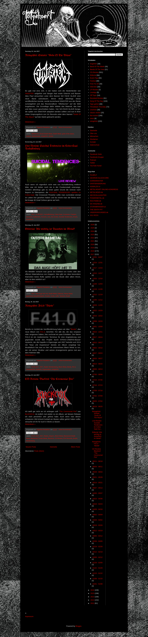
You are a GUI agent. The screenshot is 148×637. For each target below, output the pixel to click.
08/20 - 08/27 (97, 358)
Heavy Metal (68, 293)
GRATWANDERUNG (98, 184)
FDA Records (67, 438)
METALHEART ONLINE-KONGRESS (104, 189)
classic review (95, 113)
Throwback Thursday (98, 107)
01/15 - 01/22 (97, 573)
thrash (75, 217)
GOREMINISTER (96, 181)
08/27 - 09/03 (97, 353)
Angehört (93, 64)
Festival (93, 81)
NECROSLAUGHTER (98, 195)
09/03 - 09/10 (97, 348)
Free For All (94, 84)
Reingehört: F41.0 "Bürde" (39, 306)
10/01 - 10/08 (97, 327)
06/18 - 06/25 (97, 406)
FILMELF (93, 175)
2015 (93, 593)
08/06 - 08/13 (97, 369)
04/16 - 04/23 (97, 504)
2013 (93, 600)
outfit (57, 296)
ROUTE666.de (95, 201)
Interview (93, 87)
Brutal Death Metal (46, 134)
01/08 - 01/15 (97, 579)
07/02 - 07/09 (97, 396)
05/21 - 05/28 (97, 477)
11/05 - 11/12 (97, 300)
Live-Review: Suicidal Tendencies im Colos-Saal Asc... (97, 425)
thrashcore (29, 219)
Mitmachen (94, 136)
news (92, 118)
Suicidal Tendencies (65, 217)
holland (28, 136)
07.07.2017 (35, 436)
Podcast (93, 160)
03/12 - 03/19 (97, 531)
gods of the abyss (68, 134)
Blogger (78, 626)
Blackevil (51, 438)
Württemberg (30, 441)
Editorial (60, 293)
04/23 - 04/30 (97, 499)
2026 (93, 225)
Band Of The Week (97, 66)
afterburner (35, 134)
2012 (93, 603)
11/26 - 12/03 (97, 284)
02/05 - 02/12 (97, 557)
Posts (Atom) (39, 451)
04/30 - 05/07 (97, 493)
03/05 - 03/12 (97, 536)
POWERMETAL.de (97, 198)
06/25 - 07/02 (97, 401)
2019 (93, 248)
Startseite (53, 447)
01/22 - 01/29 (97, 568)
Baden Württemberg (51, 367)
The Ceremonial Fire (68, 411)
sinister (51, 136)
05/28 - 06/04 (97, 472)
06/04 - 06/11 (97, 467)
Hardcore (29, 217)
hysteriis (38, 369)
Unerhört (93, 110)
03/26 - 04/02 (97, 520)
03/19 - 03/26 (97, 525)
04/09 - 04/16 (97, 509)
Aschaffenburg (49, 214)
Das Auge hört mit (42, 293)
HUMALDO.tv (95, 186)
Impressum (29, 616)
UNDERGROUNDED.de (99, 212)
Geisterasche (30, 369)
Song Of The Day (96, 101)
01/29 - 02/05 (97, 563)
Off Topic (93, 95)
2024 (93, 231)
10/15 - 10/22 (97, 316)
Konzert (43, 217)
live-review (54, 217)
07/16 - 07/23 (97, 385)
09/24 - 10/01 (97, 332)
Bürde (73, 329)
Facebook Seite (96, 154)
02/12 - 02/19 (97, 552)
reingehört (44, 136)
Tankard (62, 296)
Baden (46, 436)
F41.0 (42, 332)
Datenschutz (94, 145)
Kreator (47, 296)
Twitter (92, 163)
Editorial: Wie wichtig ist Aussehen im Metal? (50, 229)
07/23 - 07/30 (97, 380)
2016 (93, 590)
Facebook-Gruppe (97, 157)
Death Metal (57, 134)
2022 (93, 238)
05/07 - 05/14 (97, 488)
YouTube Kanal (96, 166)
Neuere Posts (31, 447)
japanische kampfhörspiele (35, 296)
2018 (93, 251)
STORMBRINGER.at (98, 207)
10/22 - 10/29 (97, 310)
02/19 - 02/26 (97, 547)
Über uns (93, 133)
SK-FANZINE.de (96, 204)
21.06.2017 (39, 214)
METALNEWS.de (96, 192)
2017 (33, 214)
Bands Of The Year (97, 69)
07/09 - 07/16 (97, 390)
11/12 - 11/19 (97, 294)
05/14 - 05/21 (97, 483)
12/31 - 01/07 (97, 257)
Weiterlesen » (30, 122)
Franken (73, 214)
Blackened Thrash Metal (39, 438)
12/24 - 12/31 (97, 263)
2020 (93, 244)
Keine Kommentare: (65, 127)
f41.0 (74, 367)
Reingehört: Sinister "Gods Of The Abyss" (48, 55)
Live (48, 217)
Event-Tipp (94, 78)
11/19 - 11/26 (97, 289)
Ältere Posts (75, 447)
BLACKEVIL (30, 414)
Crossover (66, 214)
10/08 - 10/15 (97, 321)
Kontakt (93, 142)
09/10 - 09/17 (97, 342)
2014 (93, 597)
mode (53, 296)
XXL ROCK (94, 215)
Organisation (46, 369)
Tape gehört (94, 104)
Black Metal (62, 367)
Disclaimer (94, 139)
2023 (93, 234)
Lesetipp (93, 92)
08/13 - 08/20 (97, 364)
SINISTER (29, 93)
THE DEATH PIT (96, 210)
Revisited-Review (96, 98)
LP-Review (94, 90)
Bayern (51, 436)
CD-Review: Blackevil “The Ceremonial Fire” (49, 379)
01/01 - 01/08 (97, 584)
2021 (93, 241)
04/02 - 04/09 (97, 515)
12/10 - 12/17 (97, 273)
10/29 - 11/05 (97, 305)
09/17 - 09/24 (97, 337)
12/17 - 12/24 (97, 268)
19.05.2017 (35, 367)
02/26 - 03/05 (97, 541)
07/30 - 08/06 (97, 374)
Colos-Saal (58, 214)
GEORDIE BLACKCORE (99, 178)
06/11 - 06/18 (97, 461)
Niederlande (36, 136)
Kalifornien (36, 217)
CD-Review (58, 438)
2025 (93, 228)
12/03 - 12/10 (97, 278)
